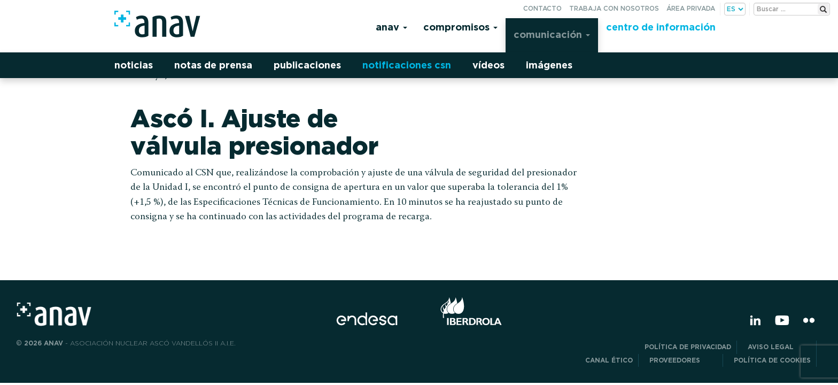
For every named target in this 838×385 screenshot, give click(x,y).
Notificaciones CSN (406, 65)
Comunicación (552, 34)
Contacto (542, 8)
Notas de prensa (213, 65)
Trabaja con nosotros (614, 8)
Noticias (133, 65)
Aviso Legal (779, 346)
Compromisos (460, 27)
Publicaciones (307, 65)
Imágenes (549, 65)
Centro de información (661, 27)
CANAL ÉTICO (609, 360)
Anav (391, 27)
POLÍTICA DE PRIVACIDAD (688, 346)
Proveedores (683, 360)
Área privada (690, 8)
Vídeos (488, 65)
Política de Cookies (772, 360)
